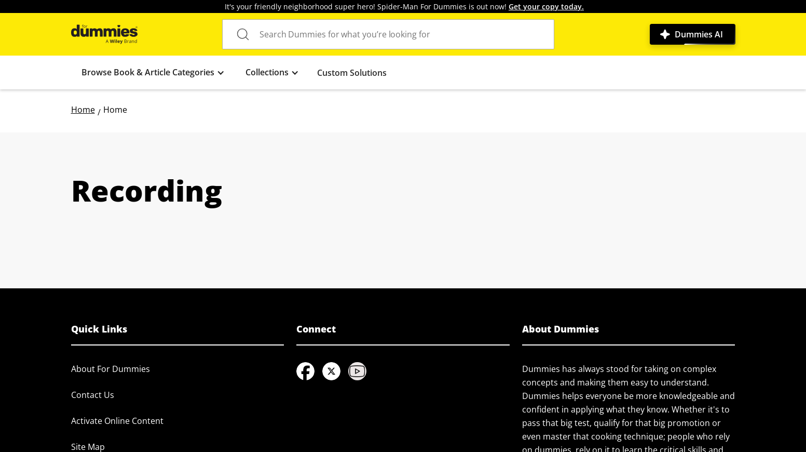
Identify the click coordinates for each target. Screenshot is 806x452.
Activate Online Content (117, 421)
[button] (153, 72)
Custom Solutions (352, 72)
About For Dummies (110, 369)
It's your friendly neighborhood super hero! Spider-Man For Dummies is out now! (404, 6)
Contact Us (92, 395)
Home (83, 109)
